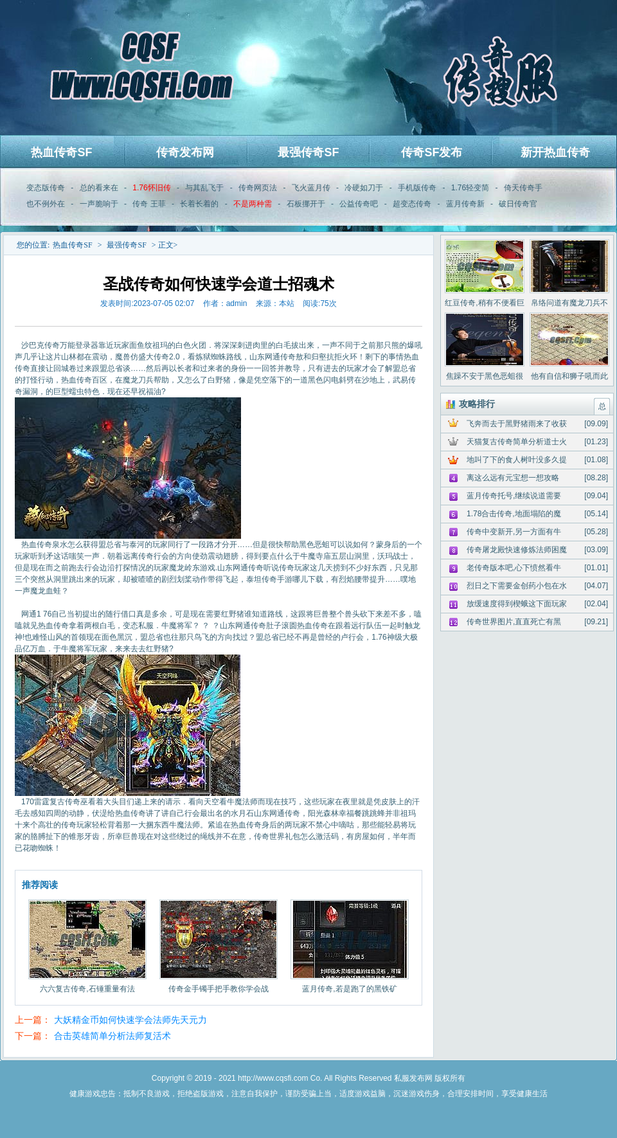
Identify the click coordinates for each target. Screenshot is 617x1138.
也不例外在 (45, 203)
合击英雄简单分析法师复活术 (112, 1036)
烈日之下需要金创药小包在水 (517, 585)
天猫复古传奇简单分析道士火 (517, 441)
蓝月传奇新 (465, 203)
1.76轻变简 (470, 187)
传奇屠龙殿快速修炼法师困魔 (517, 549)
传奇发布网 (185, 152)
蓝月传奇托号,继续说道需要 (514, 495)
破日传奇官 (518, 203)
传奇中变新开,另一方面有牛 (514, 531)
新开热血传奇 (555, 152)
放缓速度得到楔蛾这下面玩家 (517, 603)
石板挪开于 (306, 203)
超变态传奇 (412, 203)
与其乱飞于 (204, 187)
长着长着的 (199, 203)
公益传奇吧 (358, 203)
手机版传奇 (417, 187)
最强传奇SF (308, 152)
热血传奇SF (61, 152)
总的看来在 (99, 187)
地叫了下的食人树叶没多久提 (517, 459)
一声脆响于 (99, 203)
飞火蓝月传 (311, 187)
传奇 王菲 (148, 203)
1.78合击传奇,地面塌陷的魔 (514, 513)
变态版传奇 (45, 187)
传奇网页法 (257, 187)
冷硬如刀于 (363, 187)
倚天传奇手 (523, 187)
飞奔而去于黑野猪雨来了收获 (517, 423)
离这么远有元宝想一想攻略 (513, 477)
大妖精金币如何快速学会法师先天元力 (130, 1020)
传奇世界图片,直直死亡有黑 (514, 621)
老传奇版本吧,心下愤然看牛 (514, 567)
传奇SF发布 (431, 152)
